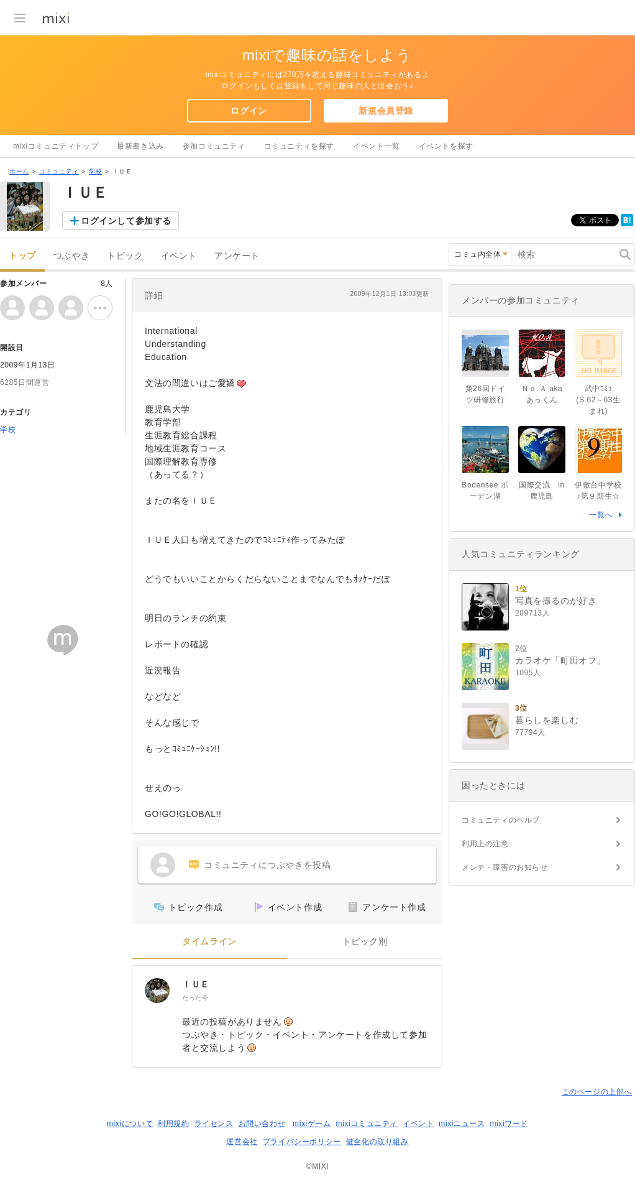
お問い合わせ (262, 1123)
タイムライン (209, 941)
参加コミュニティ (214, 146)
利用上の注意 (485, 843)
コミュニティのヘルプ (501, 820)
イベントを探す (446, 146)
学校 (95, 171)
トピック (125, 256)
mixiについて (130, 1123)
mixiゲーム (312, 1123)
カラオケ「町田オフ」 (560, 660)
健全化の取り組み (377, 1141)
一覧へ (601, 514)
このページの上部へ (597, 1091)
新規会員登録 (386, 111)
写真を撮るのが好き (555, 601)
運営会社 (241, 1141)
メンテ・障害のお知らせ (505, 867)
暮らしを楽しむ (546, 720)
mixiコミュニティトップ (55, 146)
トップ (22, 256)
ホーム (19, 171)
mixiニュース (462, 1123)
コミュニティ (59, 171)
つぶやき (71, 256)
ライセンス (214, 1123)
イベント (179, 256)
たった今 (195, 997)
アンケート (237, 256)
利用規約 (173, 1123)
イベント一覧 (376, 146)
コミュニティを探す (299, 146)
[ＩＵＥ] (157, 990)
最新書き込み (140, 146)
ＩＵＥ (195, 984)
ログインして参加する (126, 221)
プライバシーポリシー (302, 1141)
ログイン (249, 111)
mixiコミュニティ (367, 1123)
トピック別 (365, 941)
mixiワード (509, 1123)
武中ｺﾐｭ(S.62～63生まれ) (598, 399)
